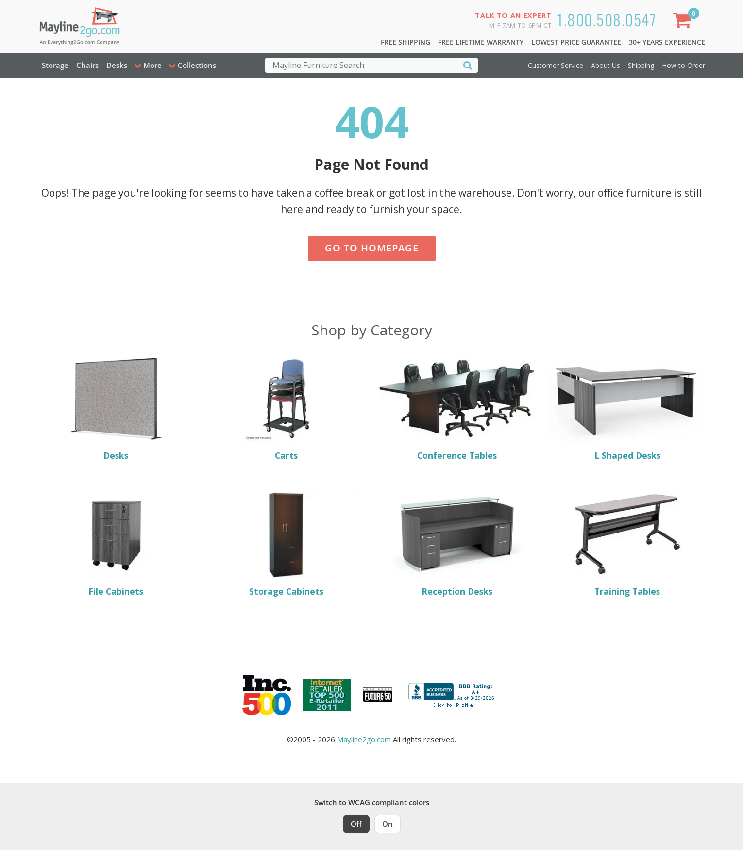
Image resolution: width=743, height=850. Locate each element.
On (387, 824)
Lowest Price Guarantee (576, 42)
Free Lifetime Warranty (480, 42)
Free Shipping (405, 42)
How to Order (683, 65)
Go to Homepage (372, 247)
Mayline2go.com (364, 739)
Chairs (87, 65)
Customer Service (555, 65)
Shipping (641, 65)
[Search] (467, 64)
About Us (605, 65)
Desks (116, 65)
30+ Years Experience (667, 42)
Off (356, 824)
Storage (55, 65)
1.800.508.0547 (607, 19)
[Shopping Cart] (683, 22)
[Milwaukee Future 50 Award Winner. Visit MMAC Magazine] (377, 694)
